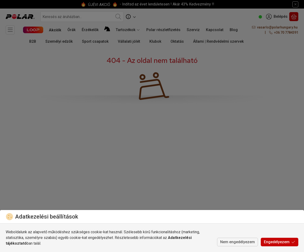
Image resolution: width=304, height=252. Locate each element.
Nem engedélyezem (237, 242)
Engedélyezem (279, 242)
